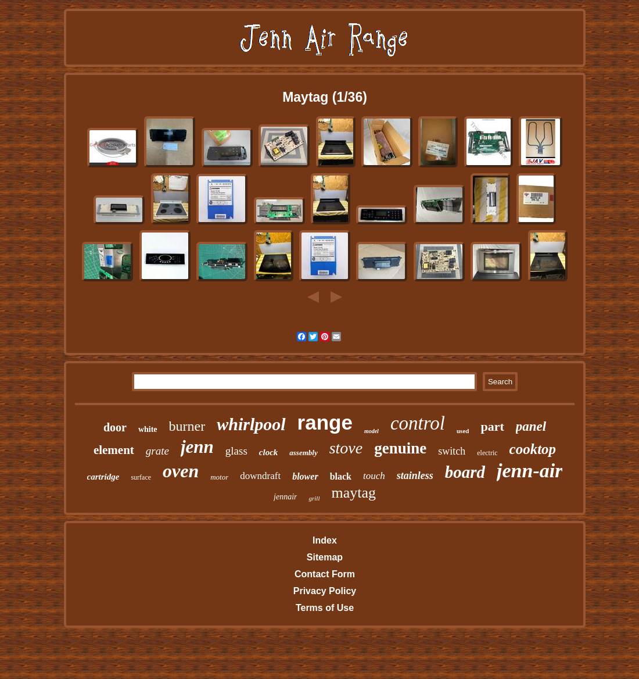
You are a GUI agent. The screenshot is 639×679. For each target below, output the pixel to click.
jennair (285, 496)
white (147, 429)
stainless (415, 475)
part (492, 426)
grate (157, 451)
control (417, 423)
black (340, 476)
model (371, 431)
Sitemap (325, 557)
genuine (400, 448)
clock (268, 452)
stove (346, 448)
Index (325, 540)
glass (236, 451)
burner (187, 426)
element (114, 450)
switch (451, 451)
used (463, 430)
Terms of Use (325, 608)
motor (219, 477)
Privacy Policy (325, 591)
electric (487, 453)
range (325, 422)
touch (374, 475)
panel (531, 426)
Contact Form (325, 574)
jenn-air (529, 470)
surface (141, 477)
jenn (197, 447)
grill (314, 498)
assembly (303, 452)
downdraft (260, 475)
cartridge (103, 476)
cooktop (533, 449)
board (465, 472)
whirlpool (251, 424)
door (115, 427)
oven (181, 470)
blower (305, 476)
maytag (353, 492)
